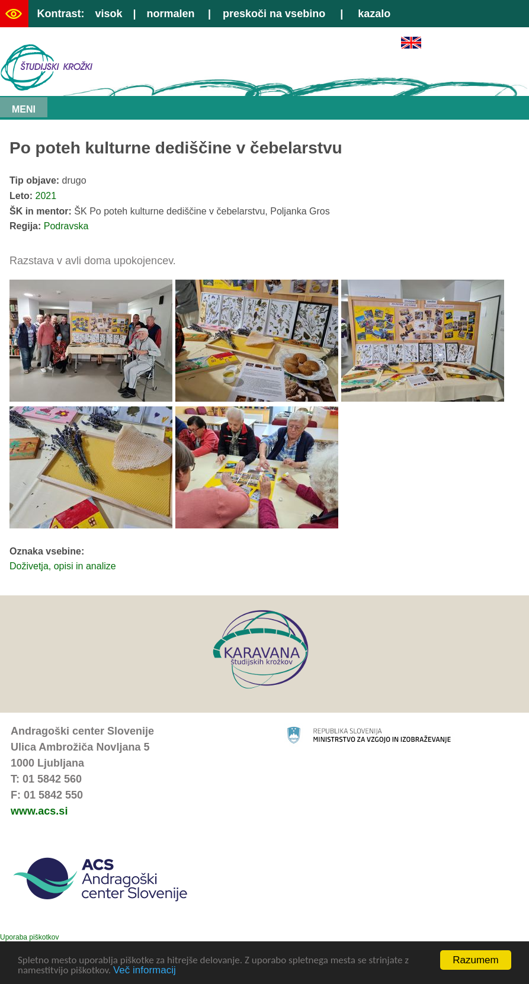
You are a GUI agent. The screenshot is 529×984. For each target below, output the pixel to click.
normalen (171, 14)
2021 (46, 196)
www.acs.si (39, 811)
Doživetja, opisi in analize (62, 566)
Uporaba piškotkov (29, 937)
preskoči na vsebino (274, 14)
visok (108, 14)
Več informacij (144, 970)
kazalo (374, 14)
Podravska (66, 226)
